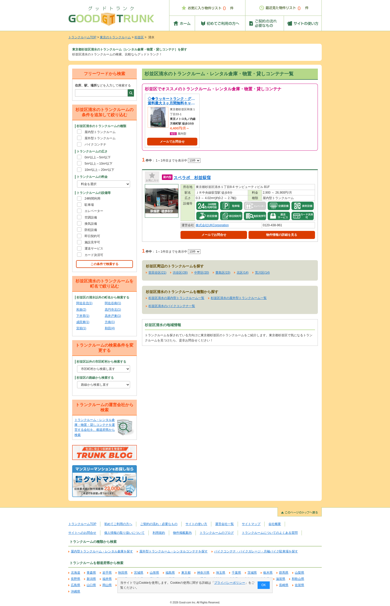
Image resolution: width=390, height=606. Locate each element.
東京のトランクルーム (115, 37)
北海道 (75, 572)
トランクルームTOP (82, 37)
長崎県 (283, 585)
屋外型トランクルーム (100, 138)
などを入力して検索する (103, 85)
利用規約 (159, 533)
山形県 (154, 572)
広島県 (75, 585)
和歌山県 (298, 579)
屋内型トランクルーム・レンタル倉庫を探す (102, 551)
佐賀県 (299, 585)
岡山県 (107, 585)
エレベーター (94, 211)
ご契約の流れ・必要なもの (158, 524)
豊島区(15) (222, 272)
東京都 (186, 572)
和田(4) (110, 328)
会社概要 (274, 524)
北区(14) (242, 272)
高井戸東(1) (113, 316)
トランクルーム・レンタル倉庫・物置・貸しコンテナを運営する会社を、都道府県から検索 (94, 427)
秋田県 (123, 572)
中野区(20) (201, 272)
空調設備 (91, 217)
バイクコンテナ (95, 144)
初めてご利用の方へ (118, 524)
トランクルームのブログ (217, 533)
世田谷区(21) (157, 272)
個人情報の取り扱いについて (124, 533)
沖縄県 (75, 591)
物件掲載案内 (182, 533)
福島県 (170, 572)
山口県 (91, 585)
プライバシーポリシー (229, 583)
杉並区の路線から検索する (95, 377)
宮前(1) (81, 328)
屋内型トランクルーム (100, 132)
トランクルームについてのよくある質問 (270, 533)
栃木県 (268, 572)
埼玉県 (220, 572)
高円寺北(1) (113, 309)
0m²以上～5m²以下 (98, 157)
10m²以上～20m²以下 (99, 170)
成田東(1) (82, 322)
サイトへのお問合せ (82, 533)
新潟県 (91, 579)
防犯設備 (91, 230)
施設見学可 (92, 242)
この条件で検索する (104, 264)
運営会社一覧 (224, 524)
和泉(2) (81, 309)
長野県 (75, 579)
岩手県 (107, 572)
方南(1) (110, 322)
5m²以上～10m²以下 (99, 163)
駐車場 (89, 205)
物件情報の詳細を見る (281, 235)
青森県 (91, 572)
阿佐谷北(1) (84, 303)
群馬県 (283, 572)
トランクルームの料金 (92, 177)
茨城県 (252, 572)
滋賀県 (280, 579)
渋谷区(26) (180, 272)
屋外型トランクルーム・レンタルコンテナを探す (173, 551)
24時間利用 (92, 198)
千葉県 (236, 572)
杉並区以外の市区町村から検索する (101, 361)
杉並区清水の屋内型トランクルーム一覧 (176, 298)
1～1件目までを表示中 (178, 160)
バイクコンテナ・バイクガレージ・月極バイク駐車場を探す (256, 551)
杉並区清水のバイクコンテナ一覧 (171, 306)
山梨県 (299, 572)
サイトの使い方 (196, 524)
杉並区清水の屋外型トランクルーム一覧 (239, 298)
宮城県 (138, 572)
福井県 (107, 579)
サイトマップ (251, 524)
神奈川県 (203, 572)
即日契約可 (92, 236)
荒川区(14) (262, 272)
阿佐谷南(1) (113, 303)
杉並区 (139, 37)
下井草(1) (82, 316)
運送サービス (94, 248)
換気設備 (91, 223)
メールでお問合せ (172, 141)
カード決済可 (94, 255)
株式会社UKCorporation (212, 225)
